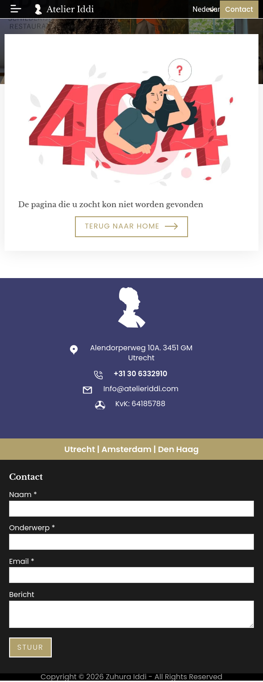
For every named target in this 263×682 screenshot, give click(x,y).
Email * (21, 561)
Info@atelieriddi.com (141, 388)
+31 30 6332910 (140, 373)
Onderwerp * (32, 528)
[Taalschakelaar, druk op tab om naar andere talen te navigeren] (201, 9)
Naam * (23, 494)
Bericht (21, 594)
